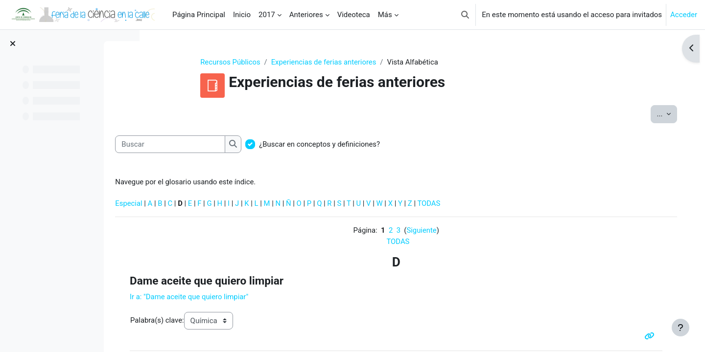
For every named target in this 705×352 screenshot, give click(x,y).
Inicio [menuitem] (242, 14)
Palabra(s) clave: (199, 321)
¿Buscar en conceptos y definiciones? (364, 144)
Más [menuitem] (385, 14)
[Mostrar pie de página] (680, 327)
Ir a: (232, 297)
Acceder (683, 14)
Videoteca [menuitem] (353, 14)
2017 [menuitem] (266, 14)
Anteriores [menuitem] (306, 14)
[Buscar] (214, 144)
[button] (465, 14)
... (660, 114)
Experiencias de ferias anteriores (343, 62)
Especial (172, 203)
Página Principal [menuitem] (198, 14)
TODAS (475, 203)
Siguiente (440, 231)
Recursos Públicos (249, 62)
